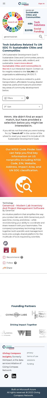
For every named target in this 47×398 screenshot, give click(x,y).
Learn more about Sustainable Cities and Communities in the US (21, 66)
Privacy (30, 353)
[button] (13, 98)
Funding (30, 364)
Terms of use (32, 356)
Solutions (31, 360)
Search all (12, 22)
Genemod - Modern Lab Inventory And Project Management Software (23, 207)
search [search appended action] (41, 36)
